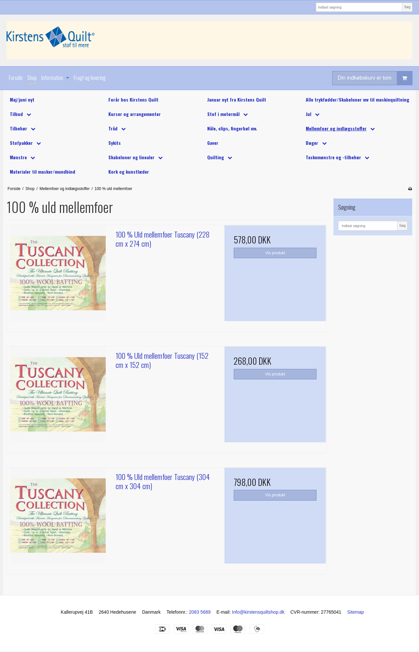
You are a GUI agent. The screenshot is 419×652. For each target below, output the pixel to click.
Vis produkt (275, 253)
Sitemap (355, 612)
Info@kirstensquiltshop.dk (258, 612)
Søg (407, 7)
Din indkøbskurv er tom (375, 78)
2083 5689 (199, 612)
